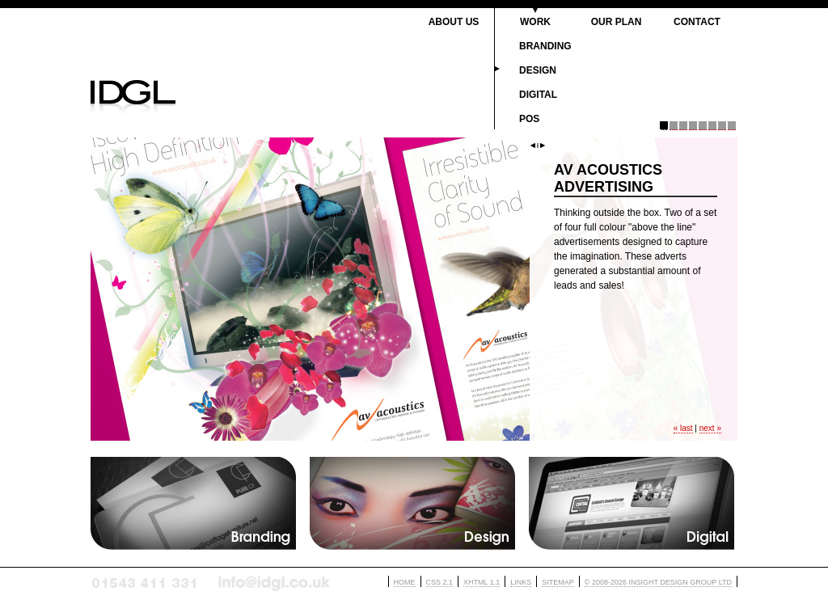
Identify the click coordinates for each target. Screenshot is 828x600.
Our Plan (616, 21)
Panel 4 (693, 125)
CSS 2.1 (440, 582)
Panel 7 (722, 125)
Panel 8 (732, 125)
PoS (529, 119)
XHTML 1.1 (481, 582)
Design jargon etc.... (413, 504)
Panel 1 (664, 125)
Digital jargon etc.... (632, 504)
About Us (454, 21)
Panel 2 (674, 125)
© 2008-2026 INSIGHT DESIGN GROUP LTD (658, 582)
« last (683, 428)
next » (710, 428)
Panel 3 (683, 125)
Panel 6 (712, 125)
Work (535, 21)
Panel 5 (703, 125)
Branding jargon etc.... (194, 504)
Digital (538, 94)
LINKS (520, 582)
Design (537, 70)
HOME (405, 582)
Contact (697, 21)
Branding (545, 46)
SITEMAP (558, 582)
